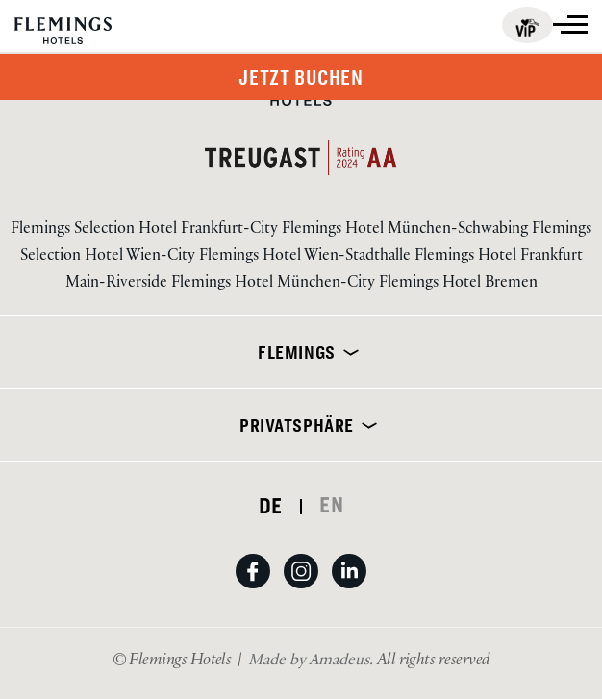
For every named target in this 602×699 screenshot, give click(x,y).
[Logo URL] (63, 31)
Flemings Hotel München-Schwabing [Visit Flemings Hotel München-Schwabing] (407, 230)
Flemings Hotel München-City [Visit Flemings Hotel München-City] (275, 284)
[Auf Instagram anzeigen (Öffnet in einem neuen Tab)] (308, 590)
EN (331, 504)
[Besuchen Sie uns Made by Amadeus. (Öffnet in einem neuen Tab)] (312, 662)
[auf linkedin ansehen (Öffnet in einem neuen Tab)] (349, 590)
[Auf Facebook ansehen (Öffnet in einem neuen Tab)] (260, 590)
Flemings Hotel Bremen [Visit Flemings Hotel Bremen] (458, 284)
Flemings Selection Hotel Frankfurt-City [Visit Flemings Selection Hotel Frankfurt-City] (146, 230)
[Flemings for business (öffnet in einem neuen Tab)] (527, 25)
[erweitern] (347, 352)
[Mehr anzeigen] (570, 24)
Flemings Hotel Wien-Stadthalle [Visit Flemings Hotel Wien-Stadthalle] (306, 257)
